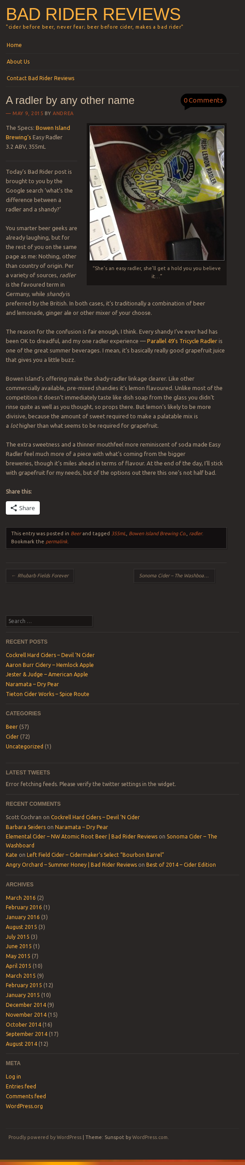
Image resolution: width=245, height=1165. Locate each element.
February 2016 (24, 907)
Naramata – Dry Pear (32, 684)
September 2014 (26, 1034)
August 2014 (21, 1044)
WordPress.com (150, 1137)
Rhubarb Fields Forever (39, 575)
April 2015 (18, 966)
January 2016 (23, 917)
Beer (76, 533)
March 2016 (21, 898)
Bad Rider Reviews (93, 14)
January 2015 (23, 995)
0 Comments (203, 100)
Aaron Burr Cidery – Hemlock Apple (50, 665)
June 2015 (19, 946)
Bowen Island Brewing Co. (157, 533)
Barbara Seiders (26, 827)
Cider (12, 736)
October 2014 (23, 1024)
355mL (118, 533)
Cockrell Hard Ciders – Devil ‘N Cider (50, 655)
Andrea (63, 113)
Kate (11, 855)
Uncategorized (24, 746)
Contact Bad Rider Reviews (40, 78)
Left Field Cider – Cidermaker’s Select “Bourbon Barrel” (95, 855)
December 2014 (26, 1005)
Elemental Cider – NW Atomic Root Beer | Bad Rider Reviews (81, 836)
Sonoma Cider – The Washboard (177, 575)
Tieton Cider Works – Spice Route (47, 694)
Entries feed (21, 1086)
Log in (13, 1076)
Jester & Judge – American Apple (47, 674)
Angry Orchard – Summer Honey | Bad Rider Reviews (71, 865)
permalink (57, 541)
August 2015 (21, 927)
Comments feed (26, 1096)
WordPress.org (24, 1106)
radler (195, 533)
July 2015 (18, 937)
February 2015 (24, 985)
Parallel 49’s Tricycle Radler (182, 341)
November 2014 (26, 1015)
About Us (18, 61)
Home (14, 45)
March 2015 (21, 976)
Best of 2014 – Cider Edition (181, 865)
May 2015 (18, 956)
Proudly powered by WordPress (44, 1137)
